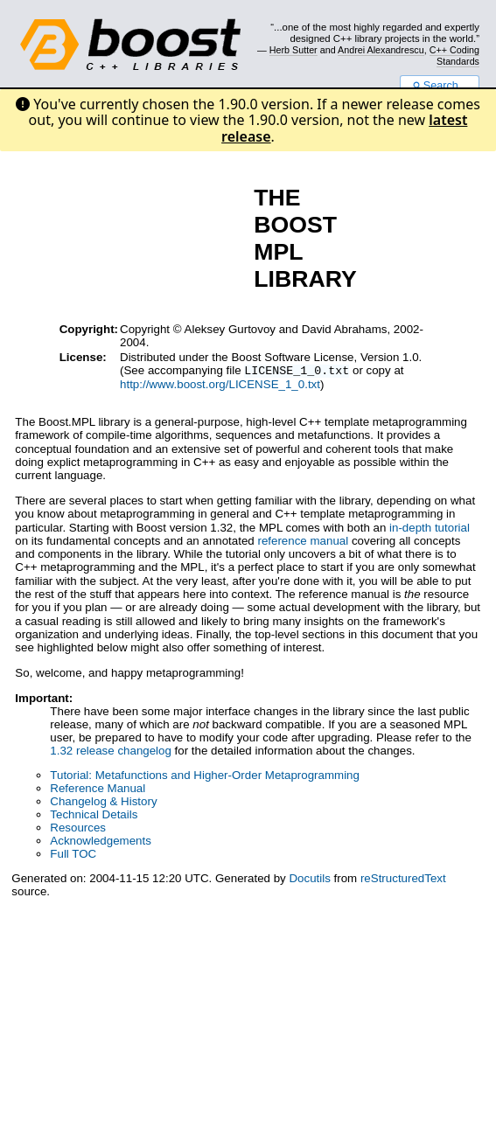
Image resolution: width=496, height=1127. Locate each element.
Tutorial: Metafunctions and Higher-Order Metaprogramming (205, 776)
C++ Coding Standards (454, 55)
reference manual (302, 542)
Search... (439, 86)
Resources (78, 829)
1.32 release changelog (110, 752)
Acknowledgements (100, 842)
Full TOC (73, 855)
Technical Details (93, 816)
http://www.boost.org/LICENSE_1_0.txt (220, 386)
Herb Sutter (293, 50)
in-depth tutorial (429, 529)
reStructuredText (403, 880)
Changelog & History (103, 803)
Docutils (309, 880)
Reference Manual (97, 790)
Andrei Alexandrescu (381, 50)
